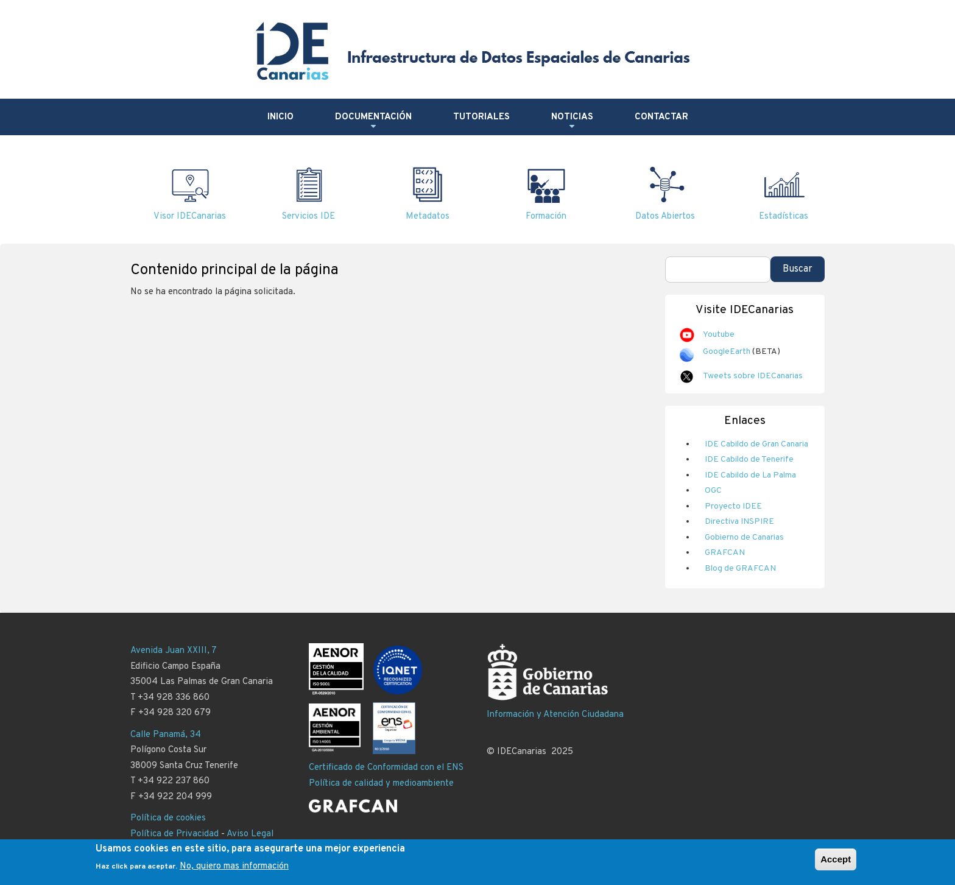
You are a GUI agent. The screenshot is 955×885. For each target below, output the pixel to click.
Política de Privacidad (174, 834)
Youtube (719, 335)
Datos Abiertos (665, 216)
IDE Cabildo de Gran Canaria (756, 444)
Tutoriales (481, 117)
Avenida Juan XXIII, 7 (173, 651)
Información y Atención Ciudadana (555, 715)
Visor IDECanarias (189, 216)
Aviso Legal (250, 834)
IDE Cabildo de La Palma (750, 475)
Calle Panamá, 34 (165, 735)
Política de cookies (168, 818)
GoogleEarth (726, 352)
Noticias (572, 121)
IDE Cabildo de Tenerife (749, 459)
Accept (835, 859)
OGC (713, 490)
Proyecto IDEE (733, 506)
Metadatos (427, 216)
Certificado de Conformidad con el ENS (386, 768)
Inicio (280, 117)
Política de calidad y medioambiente (381, 783)
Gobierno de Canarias (744, 537)
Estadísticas (783, 216)
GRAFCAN (725, 553)
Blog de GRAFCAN (740, 568)
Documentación (373, 121)
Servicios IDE (308, 216)
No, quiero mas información (234, 866)
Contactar (661, 117)
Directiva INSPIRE (739, 522)
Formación (546, 216)
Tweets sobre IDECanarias (753, 376)
